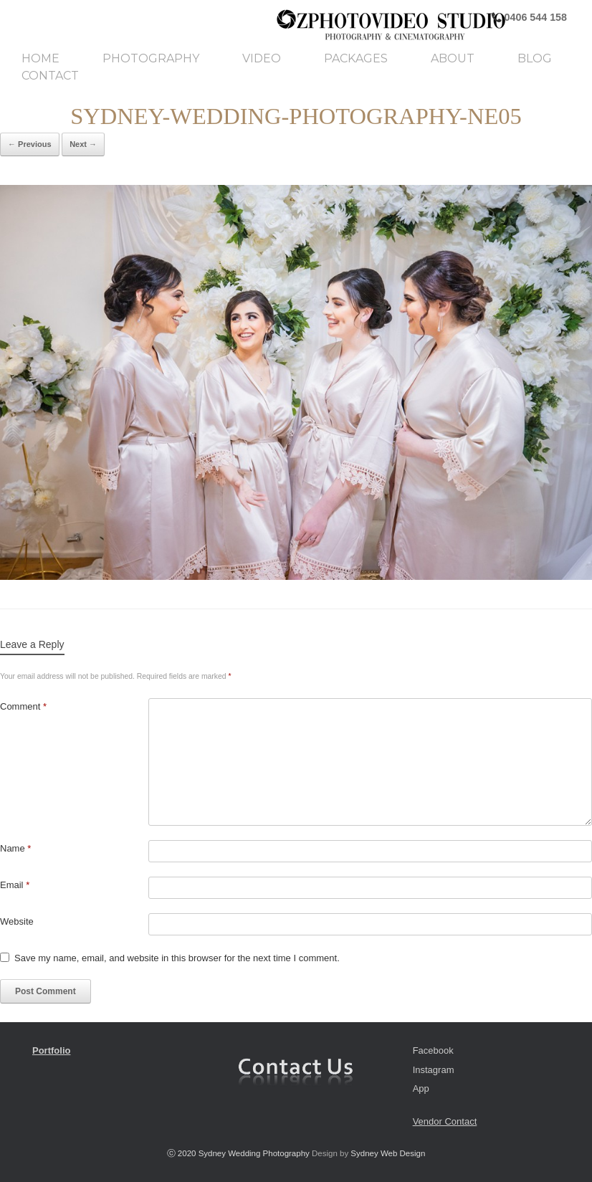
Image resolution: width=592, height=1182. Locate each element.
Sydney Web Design (387, 1153)
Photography (150, 59)
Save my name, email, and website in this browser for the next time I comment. (177, 958)
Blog (534, 59)
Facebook (433, 1050)
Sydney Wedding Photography (254, 1153)
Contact (50, 76)
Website (17, 921)
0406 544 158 (534, 17)
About (452, 59)
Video (261, 59)
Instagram (433, 1069)
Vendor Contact (445, 1121)
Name (15, 848)
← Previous (30, 144)
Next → (83, 144)
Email (14, 885)
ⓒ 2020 (183, 1153)
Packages (356, 59)
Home (40, 59)
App (421, 1088)
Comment (23, 706)
